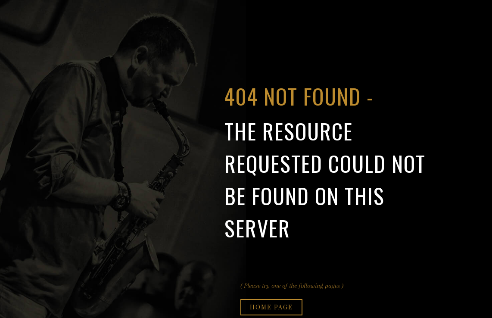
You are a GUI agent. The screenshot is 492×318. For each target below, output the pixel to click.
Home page (271, 307)
